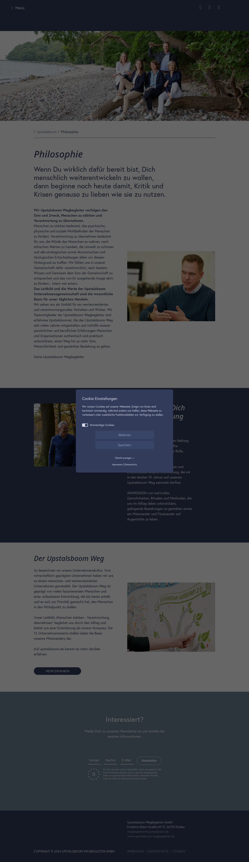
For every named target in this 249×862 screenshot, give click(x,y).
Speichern (124, 445)
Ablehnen (124, 435)
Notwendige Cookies (98, 425)
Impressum (117, 464)
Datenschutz (130, 464)
